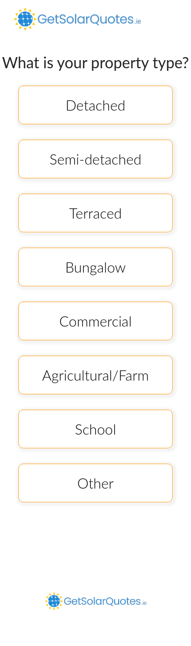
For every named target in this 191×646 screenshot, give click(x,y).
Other (95, 483)
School (95, 429)
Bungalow (95, 267)
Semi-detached (95, 159)
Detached (95, 105)
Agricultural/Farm (95, 375)
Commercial (95, 321)
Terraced (95, 213)
